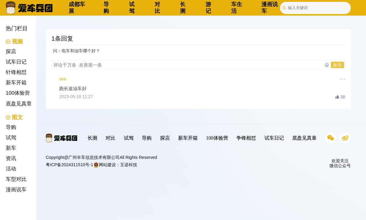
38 (340, 97)
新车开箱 (16, 83)
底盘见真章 (19, 104)
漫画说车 (16, 190)
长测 (182, 7)
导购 (106, 7)
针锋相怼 (16, 72)
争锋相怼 (246, 138)
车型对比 (16, 179)
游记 (208, 7)
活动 (11, 169)
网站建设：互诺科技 (115, 164)
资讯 (11, 158)
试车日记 (16, 62)
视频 (14, 41)
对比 (157, 7)
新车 (11, 148)
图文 (14, 117)
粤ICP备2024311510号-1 (69, 164)
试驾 (132, 7)
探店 (11, 51)
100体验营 (18, 93)
